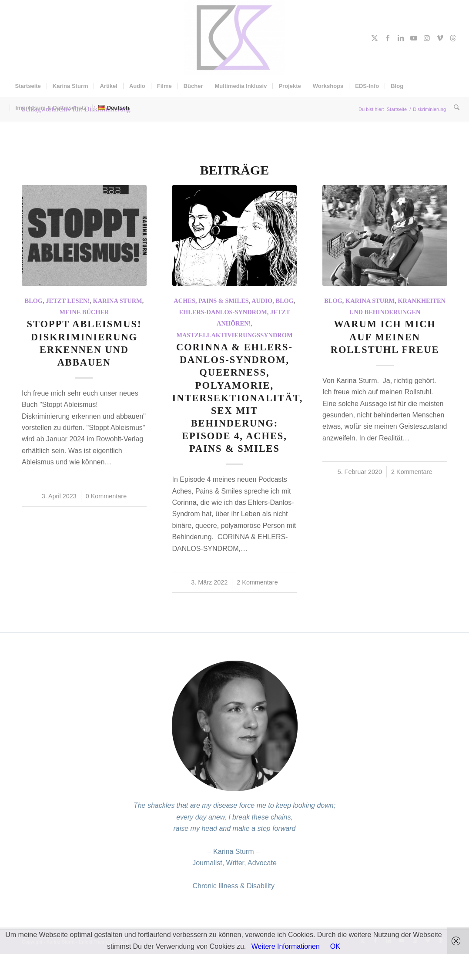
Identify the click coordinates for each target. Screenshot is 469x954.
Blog (34, 300)
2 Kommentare (257, 582)
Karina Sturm (117, 300)
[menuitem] (28, 86)
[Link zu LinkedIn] (400, 37)
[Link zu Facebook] (387, 37)
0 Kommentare (106, 496)
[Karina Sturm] (234, 37)
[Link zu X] (374, 37)
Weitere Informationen (285, 946)
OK (335, 946)
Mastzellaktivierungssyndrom (234, 335)
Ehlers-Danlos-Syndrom (223, 312)
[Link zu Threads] (452, 37)
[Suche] (453, 108)
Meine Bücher (84, 312)
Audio (261, 300)
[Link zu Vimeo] (439, 37)
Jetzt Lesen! (68, 300)
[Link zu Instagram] (426, 37)
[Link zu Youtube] (413, 37)
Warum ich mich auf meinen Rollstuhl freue (385, 337)
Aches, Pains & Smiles (211, 300)
